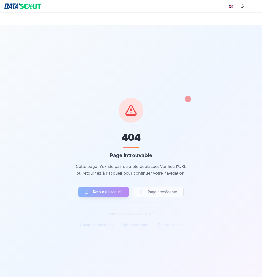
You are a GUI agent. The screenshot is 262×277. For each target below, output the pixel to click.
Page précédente (158, 193)
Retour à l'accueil (103, 193)
